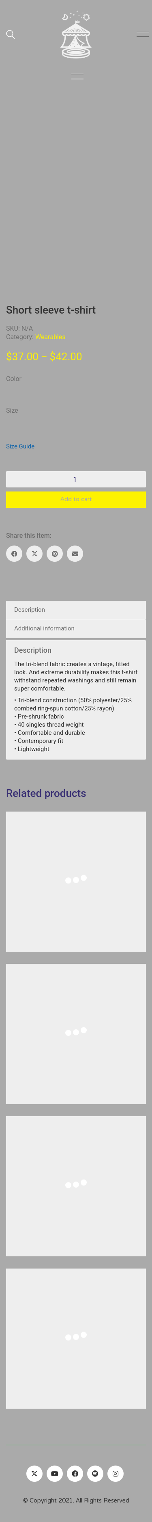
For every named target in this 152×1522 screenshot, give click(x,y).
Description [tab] (29, 609)
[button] (141, 34)
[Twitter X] (34, 554)
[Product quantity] (76, 479)
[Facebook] (14, 554)
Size (12, 410)
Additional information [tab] (44, 628)
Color (13, 379)
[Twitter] (34, 1474)
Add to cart (76, 499)
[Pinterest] (55, 554)
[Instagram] (115, 1474)
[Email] (75, 554)
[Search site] (10, 35)
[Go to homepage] (76, 34)
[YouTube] (55, 1474)
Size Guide (20, 446)
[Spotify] (95, 1474)
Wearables (50, 337)
